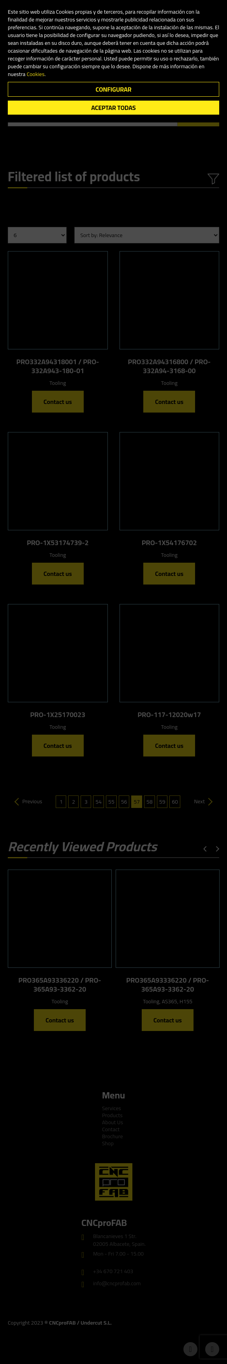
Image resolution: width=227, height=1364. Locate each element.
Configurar (113, 89)
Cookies (35, 74)
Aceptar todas (113, 107)
